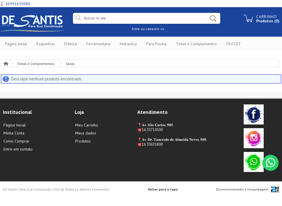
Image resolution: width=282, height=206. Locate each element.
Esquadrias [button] (46, 43)
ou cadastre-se (152, 29)
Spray (70, 64)
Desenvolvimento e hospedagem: (242, 189)
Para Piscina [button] (156, 43)
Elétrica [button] (70, 43)
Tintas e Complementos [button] (196, 43)
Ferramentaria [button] (98, 43)
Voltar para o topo (163, 189)
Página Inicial (5, 63)
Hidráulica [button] (128, 43)
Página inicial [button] (16, 43)
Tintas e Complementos (36, 64)
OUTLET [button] (233, 43)
